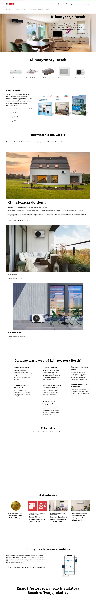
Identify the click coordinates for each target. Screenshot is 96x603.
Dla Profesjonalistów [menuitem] (44, 8)
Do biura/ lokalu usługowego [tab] (33, 140)
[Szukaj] (86, 3)
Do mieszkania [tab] (18, 140)
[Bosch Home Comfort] (10, 3)
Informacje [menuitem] (32, 8)
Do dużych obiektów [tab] (57, 140)
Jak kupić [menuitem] (16, 8)
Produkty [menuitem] (9, 8)
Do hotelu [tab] (46, 140)
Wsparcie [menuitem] (24, 8)
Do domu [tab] (9, 140)
